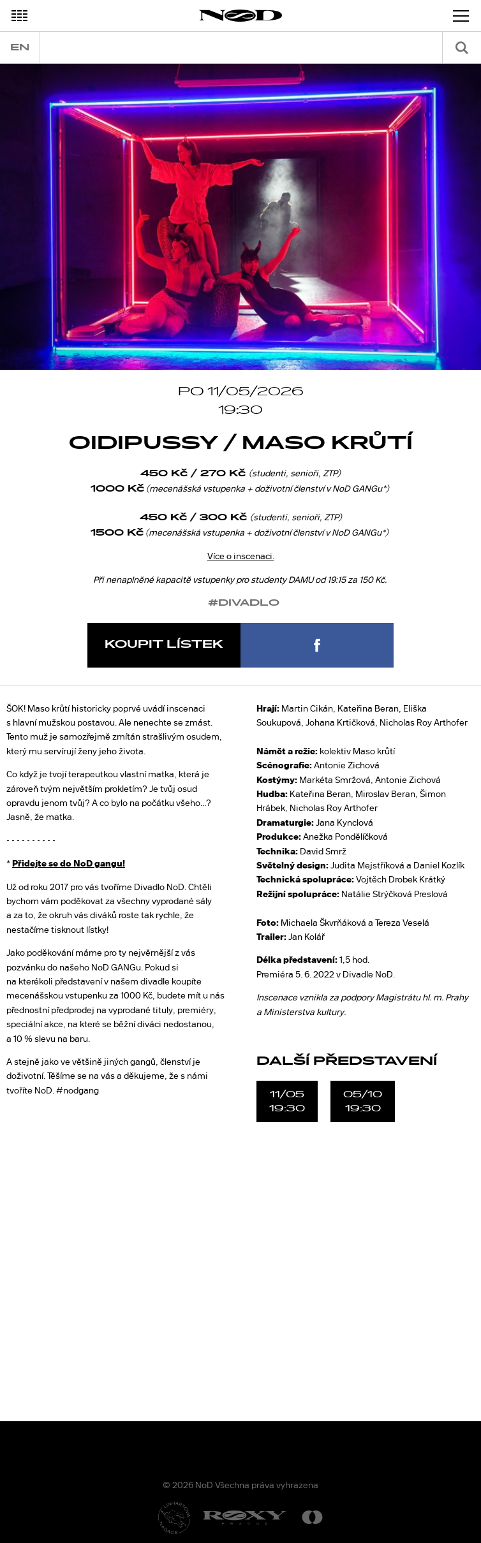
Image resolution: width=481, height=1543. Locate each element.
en (19, 47)
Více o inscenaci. (240, 556)
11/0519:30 (287, 1101)
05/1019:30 (362, 1101)
